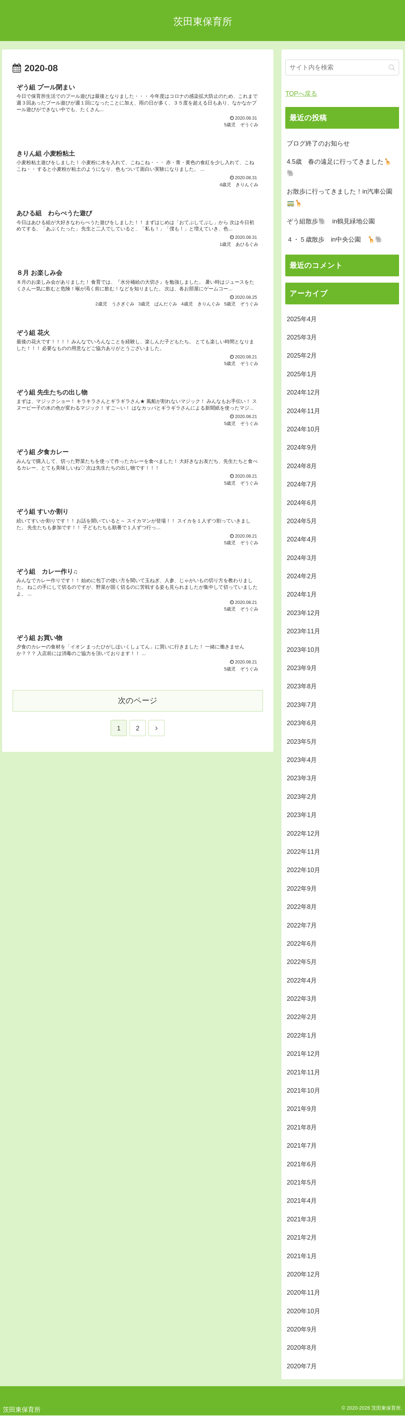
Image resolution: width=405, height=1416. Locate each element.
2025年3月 (302, 337)
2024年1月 (302, 594)
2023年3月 (302, 778)
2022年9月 (302, 888)
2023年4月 (302, 759)
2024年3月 (302, 557)
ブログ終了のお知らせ (318, 143)
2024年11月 (303, 410)
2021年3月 (302, 1219)
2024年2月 (302, 576)
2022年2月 (302, 1016)
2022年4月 (302, 980)
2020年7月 (302, 1366)
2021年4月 (302, 1200)
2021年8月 (302, 1127)
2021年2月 (302, 1237)
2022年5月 (302, 961)
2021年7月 (302, 1145)
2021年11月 (303, 1072)
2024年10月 (303, 429)
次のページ (138, 700)
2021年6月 (302, 1164)
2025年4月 (302, 319)
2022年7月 (302, 925)
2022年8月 (302, 906)
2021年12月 (303, 1053)
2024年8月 (302, 466)
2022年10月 (303, 870)
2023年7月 (302, 704)
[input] (342, 67)
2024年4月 (302, 539)
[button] (392, 67)
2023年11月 (303, 631)
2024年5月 (302, 521)
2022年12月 (303, 833)
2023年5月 (302, 741)
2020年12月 (303, 1274)
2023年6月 (302, 723)
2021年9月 (302, 1108)
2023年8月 (302, 686)
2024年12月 (303, 392)
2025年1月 (302, 374)
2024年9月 (302, 447)
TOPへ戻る (301, 93)
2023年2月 (302, 796)
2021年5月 (302, 1182)
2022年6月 (302, 943)
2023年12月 (303, 612)
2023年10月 (303, 649)
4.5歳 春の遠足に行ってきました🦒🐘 (339, 167)
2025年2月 (302, 355)
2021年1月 (302, 1256)
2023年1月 (302, 814)
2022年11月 (303, 851)
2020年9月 (302, 1329)
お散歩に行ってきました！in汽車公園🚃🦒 (339, 197)
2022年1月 (302, 1035)
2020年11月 (303, 1292)
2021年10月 (303, 1090)
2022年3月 (302, 998)
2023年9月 (302, 668)
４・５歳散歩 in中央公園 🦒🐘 (335, 239)
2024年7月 (302, 484)
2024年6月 (302, 502)
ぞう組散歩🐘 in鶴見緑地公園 (331, 221)
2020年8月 (302, 1347)
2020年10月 (303, 1311)
